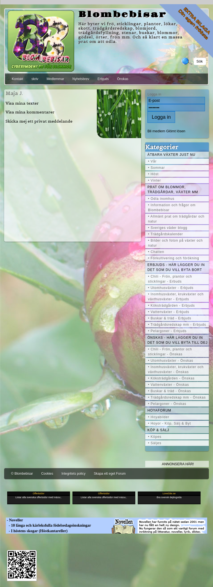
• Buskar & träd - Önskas (169, 391)
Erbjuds (103, 79)
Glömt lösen (175, 131)
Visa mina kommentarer (30, 112)
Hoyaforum (159, 410)
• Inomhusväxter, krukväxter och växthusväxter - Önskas (176, 369)
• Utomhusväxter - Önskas (170, 361)
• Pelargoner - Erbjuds (167, 331)
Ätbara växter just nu (171, 155)
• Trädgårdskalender (165, 234)
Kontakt (17, 79)
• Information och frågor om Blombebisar (172, 207)
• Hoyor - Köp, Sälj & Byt (169, 423)
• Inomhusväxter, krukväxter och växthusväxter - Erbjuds (176, 296)
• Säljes (154, 443)
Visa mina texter (22, 103)
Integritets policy (73, 473)
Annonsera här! (178, 464)
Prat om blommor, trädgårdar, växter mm (172, 189)
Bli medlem (156, 131)
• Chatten (156, 252)
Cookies (47, 473)
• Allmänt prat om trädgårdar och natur (176, 218)
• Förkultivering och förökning (173, 258)
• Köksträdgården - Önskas (171, 378)
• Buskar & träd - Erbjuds (169, 318)
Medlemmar (55, 79)
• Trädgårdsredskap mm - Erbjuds (177, 325)
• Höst (153, 174)
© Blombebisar (22, 473)
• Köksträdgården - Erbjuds (171, 305)
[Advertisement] (72, 189)
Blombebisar (122, 14)
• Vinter (154, 180)
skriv (35, 79)
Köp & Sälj (158, 430)
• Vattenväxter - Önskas (168, 385)
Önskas (122, 79)
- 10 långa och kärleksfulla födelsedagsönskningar (48, 525)
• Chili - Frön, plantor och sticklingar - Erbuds (170, 279)
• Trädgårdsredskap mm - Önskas (177, 397)
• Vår (152, 161)
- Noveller (14, 520)
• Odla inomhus (161, 199)
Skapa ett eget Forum (110, 473)
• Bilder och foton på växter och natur (175, 243)
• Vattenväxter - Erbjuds (168, 312)
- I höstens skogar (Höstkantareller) (36, 531)
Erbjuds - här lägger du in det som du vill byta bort (176, 267)
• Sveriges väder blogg (167, 228)
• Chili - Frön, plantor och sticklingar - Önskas (170, 351)
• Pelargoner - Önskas (167, 404)
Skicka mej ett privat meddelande (39, 121)
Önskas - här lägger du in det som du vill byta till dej (177, 340)
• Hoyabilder (158, 417)
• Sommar (156, 168)
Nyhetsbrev (80, 79)
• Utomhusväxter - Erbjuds (171, 288)
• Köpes (155, 437)
